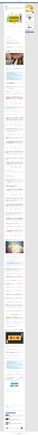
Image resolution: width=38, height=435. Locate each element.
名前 (6, 398)
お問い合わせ (14, 2)
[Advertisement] (14, 33)
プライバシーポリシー (23, 2)
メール (7, 400)
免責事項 (28, 2)
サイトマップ (19, 2)
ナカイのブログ (19, 433)
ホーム (10, 2)
